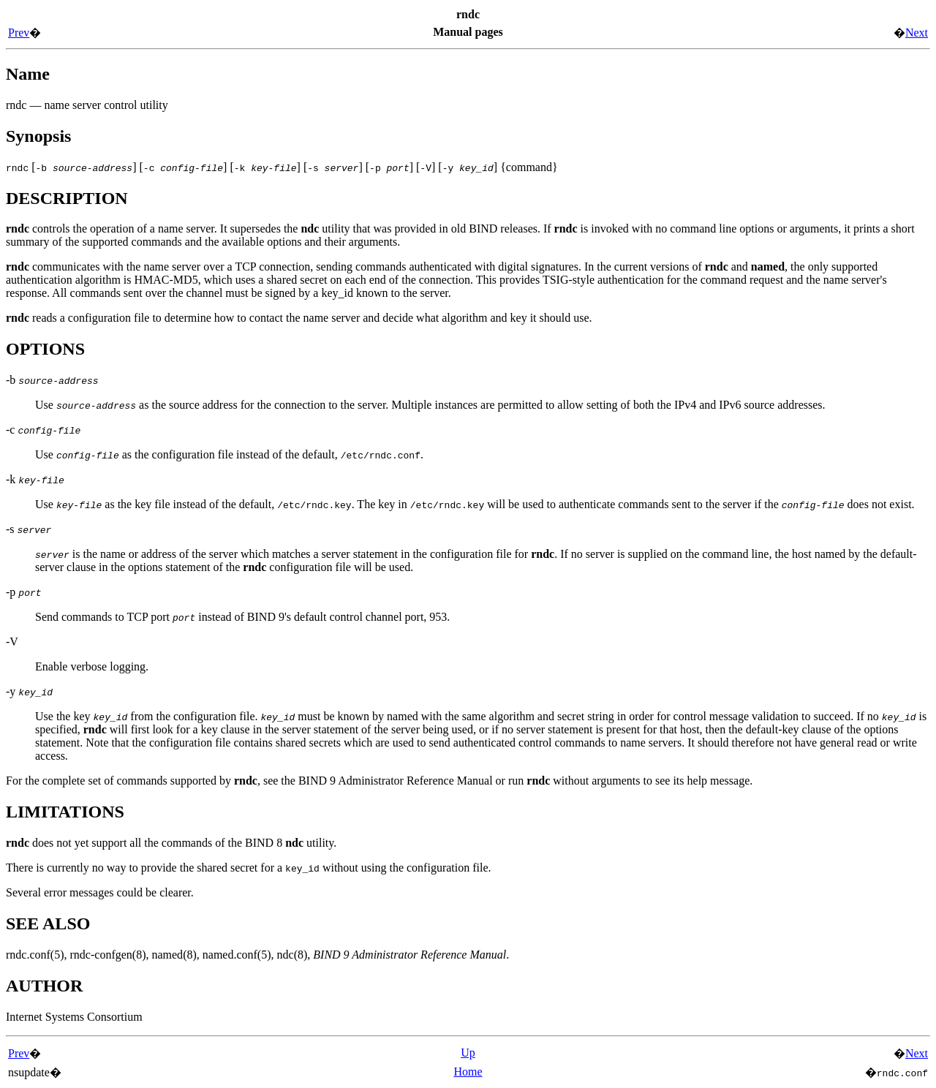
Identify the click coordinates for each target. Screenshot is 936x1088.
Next (916, 32)
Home (467, 1071)
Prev (18, 32)
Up (468, 1052)
